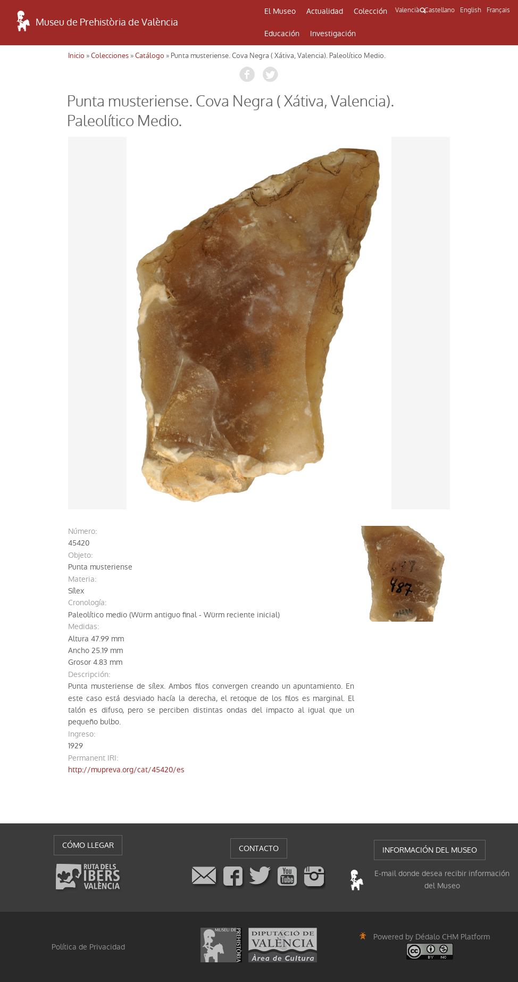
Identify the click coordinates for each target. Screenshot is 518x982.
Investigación (333, 33)
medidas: (83, 626)
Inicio (76, 55)
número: (82, 531)
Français (498, 10)
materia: (82, 579)
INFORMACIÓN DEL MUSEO (429, 850)
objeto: (80, 555)
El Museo (280, 11)
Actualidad (324, 11)
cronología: (87, 602)
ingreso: (81, 734)
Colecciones (110, 55)
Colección (370, 11)
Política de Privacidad (88, 947)
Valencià (407, 10)
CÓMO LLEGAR (88, 845)
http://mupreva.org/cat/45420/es (126, 769)
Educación (281, 33)
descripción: (89, 674)
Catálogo (149, 55)
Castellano (439, 10)
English (470, 10)
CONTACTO (259, 848)
